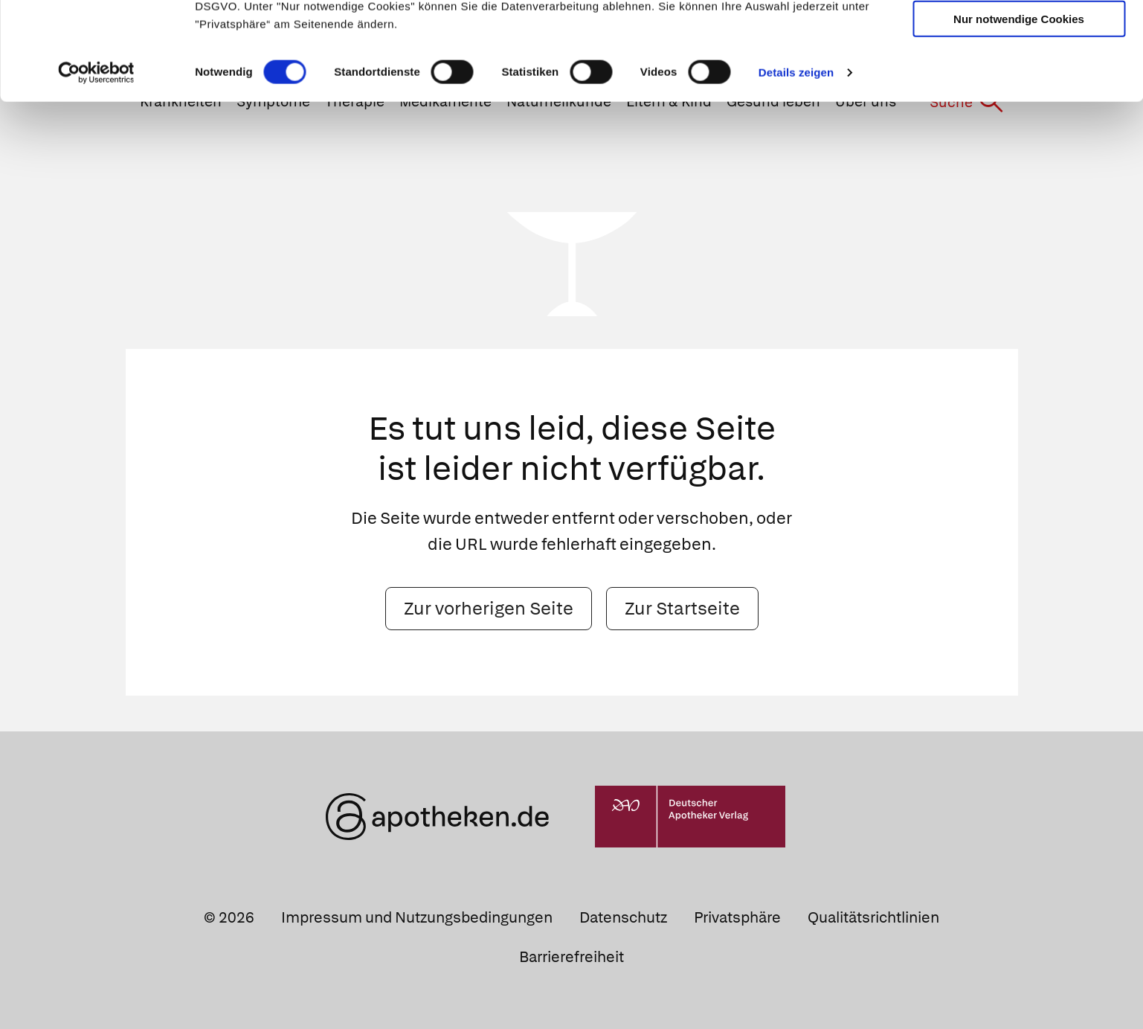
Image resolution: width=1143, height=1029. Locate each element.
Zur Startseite (682, 608)
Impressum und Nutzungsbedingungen (417, 917)
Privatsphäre (737, 917)
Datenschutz (623, 917)
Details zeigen (796, 173)
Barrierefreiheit (571, 957)
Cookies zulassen (1019, 36)
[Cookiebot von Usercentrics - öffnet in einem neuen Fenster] (96, 174)
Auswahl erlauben (1018, 78)
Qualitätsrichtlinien (873, 917)
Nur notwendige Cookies (1018, 120)
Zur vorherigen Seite (488, 608)
